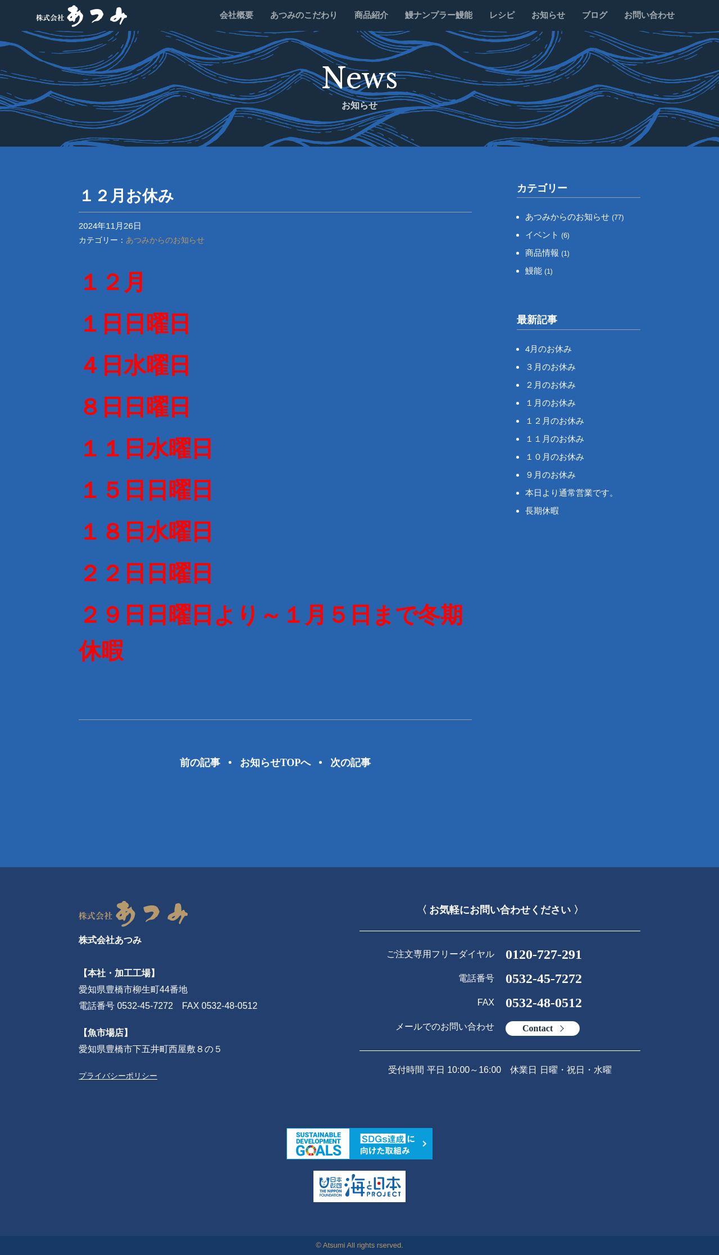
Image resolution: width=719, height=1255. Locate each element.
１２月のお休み (554, 420)
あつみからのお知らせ (165, 239)
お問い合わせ (649, 15)
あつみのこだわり (304, 15)
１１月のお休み (554, 438)
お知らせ (548, 15)
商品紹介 (371, 15)
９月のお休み (550, 474)
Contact (537, 1028)
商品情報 (547, 252)
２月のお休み (550, 384)
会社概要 (236, 15)
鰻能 (539, 270)
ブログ (594, 15)
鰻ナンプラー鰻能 (438, 15)
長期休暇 (542, 510)
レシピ (502, 15)
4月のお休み (548, 349)
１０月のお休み (554, 456)
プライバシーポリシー (118, 1075)
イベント (547, 234)
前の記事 (200, 762)
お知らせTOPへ (275, 762)
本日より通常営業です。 (571, 492)
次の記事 (350, 762)
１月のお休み (550, 402)
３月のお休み (550, 366)
